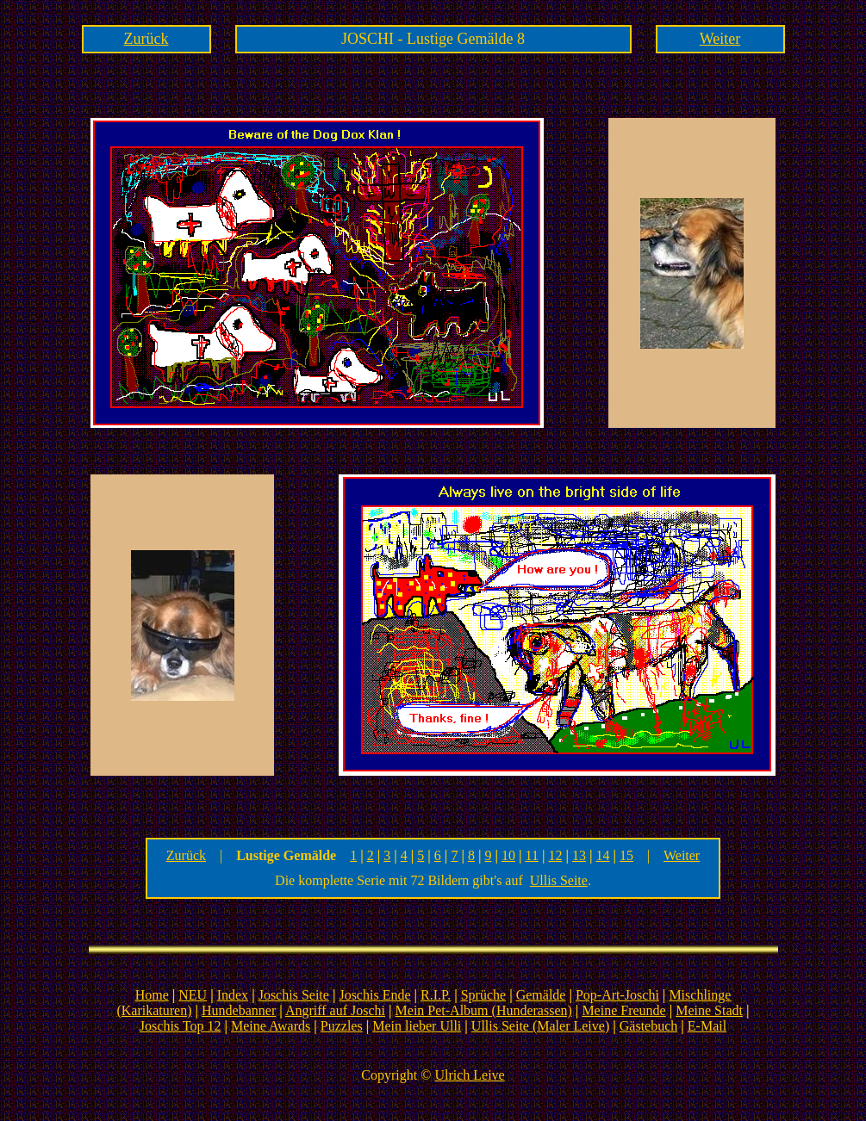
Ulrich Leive (469, 1075)
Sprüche (483, 995)
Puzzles (342, 1026)
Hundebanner (239, 1010)
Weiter (720, 38)
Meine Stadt (709, 1010)
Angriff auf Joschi (335, 1010)
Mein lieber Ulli (416, 1026)
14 (603, 855)
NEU (192, 995)
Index (232, 995)
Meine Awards (270, 1026)
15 (626, 855)
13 (579, 855)
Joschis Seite (294, 995)
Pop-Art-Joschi (617, 995)
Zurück (146, 38)
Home (152, 995)
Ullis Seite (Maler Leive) (540, 1026)
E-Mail (707, 1026)
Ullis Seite (559, 880)
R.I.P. (436, 995)
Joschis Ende (374, 995)
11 (532, 855)
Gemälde (541, 995)
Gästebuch (649, 1026)
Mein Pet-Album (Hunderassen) (484, 1010)
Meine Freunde (623, 1010)
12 (555, 855)
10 (508, 855)
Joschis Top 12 (180, 1026)
